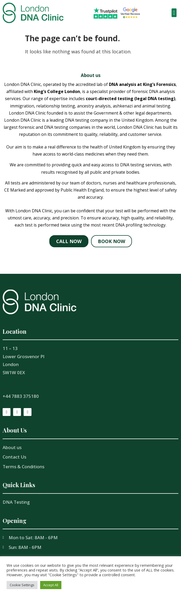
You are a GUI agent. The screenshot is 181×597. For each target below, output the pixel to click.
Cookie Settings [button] (22, 585)
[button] (174, 12)
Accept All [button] (50, 585)
